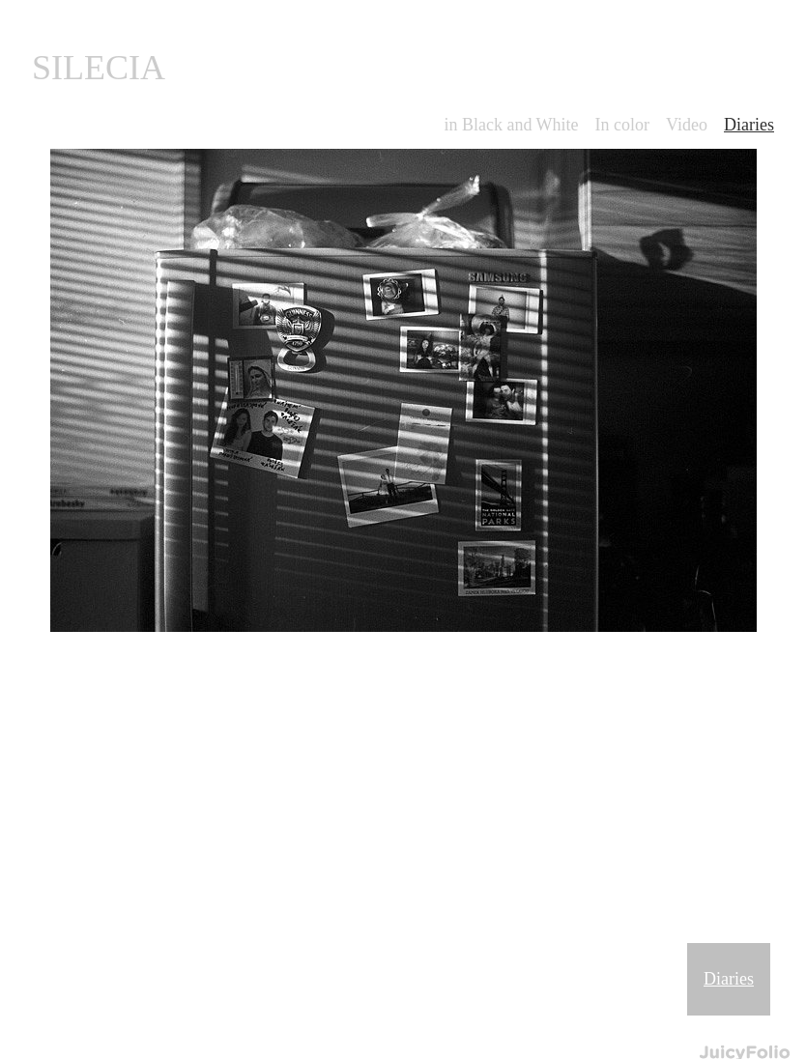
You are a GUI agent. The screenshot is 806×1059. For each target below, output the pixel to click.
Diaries (729, 978)
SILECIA (98, 67)
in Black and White (511, 124)
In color (622, 124)
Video (686, 124)
